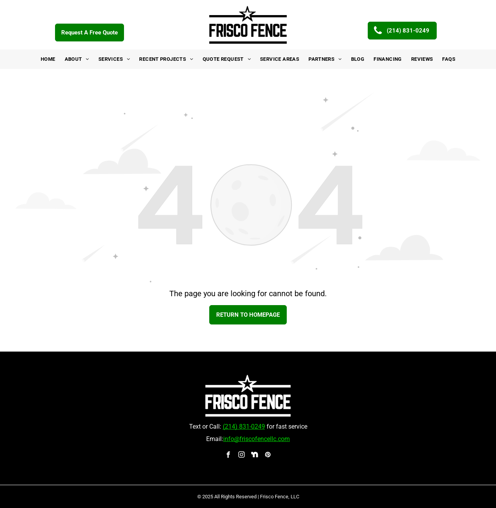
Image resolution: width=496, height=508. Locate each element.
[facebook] (228, 456)
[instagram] (241, 456)
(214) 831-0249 (244, 426)
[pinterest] (268, 456)
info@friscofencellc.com (256, 439)
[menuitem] (48, 59)
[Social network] (255, 456)
